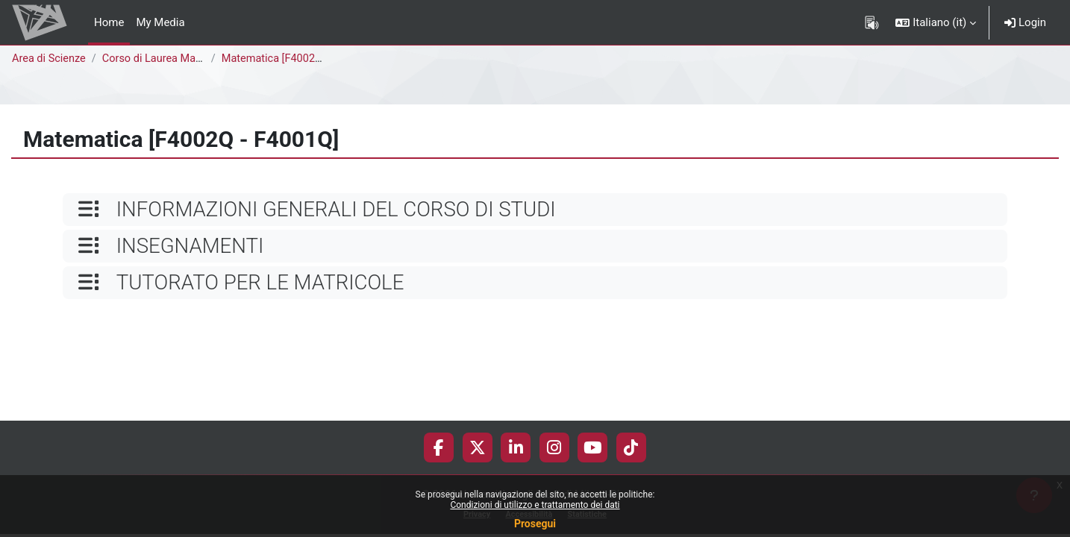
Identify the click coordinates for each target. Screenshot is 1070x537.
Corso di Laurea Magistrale (172, 59)
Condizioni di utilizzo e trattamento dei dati (534, 505)
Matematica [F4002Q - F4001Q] (302, 59)
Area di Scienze (50, 59)
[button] (936, 22)
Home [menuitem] (109, 22)
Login (1025, 22)
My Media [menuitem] (160, 22)
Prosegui (535, 524)
